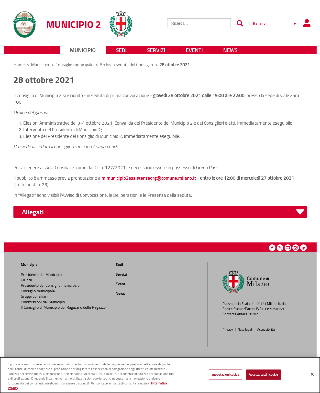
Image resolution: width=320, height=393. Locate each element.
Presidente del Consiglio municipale (50, 285)
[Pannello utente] (307, 23)
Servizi (156, 50)
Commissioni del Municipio (43, 302)
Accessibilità (266, 329)
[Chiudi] (312, 375)
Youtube (288, 247)
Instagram (295, 247)
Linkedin (303, 247)
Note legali (245, 329)
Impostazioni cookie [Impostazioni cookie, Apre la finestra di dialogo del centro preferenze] (225, 375)
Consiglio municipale (74, 64)
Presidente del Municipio (41, 274)
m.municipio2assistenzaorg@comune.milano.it (148, 178)
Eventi (194, 50)
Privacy (228, 329)
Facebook (272, 247)
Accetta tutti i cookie (263, 375)
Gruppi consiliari (34, 296)
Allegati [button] (33, 212)
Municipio (83, 50)
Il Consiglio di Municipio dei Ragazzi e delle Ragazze (63, 307)
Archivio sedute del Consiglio (127, 64)
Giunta (26, 280)
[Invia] (240, 23)
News (230, 50)
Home (19, 64)
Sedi (121, 50)
